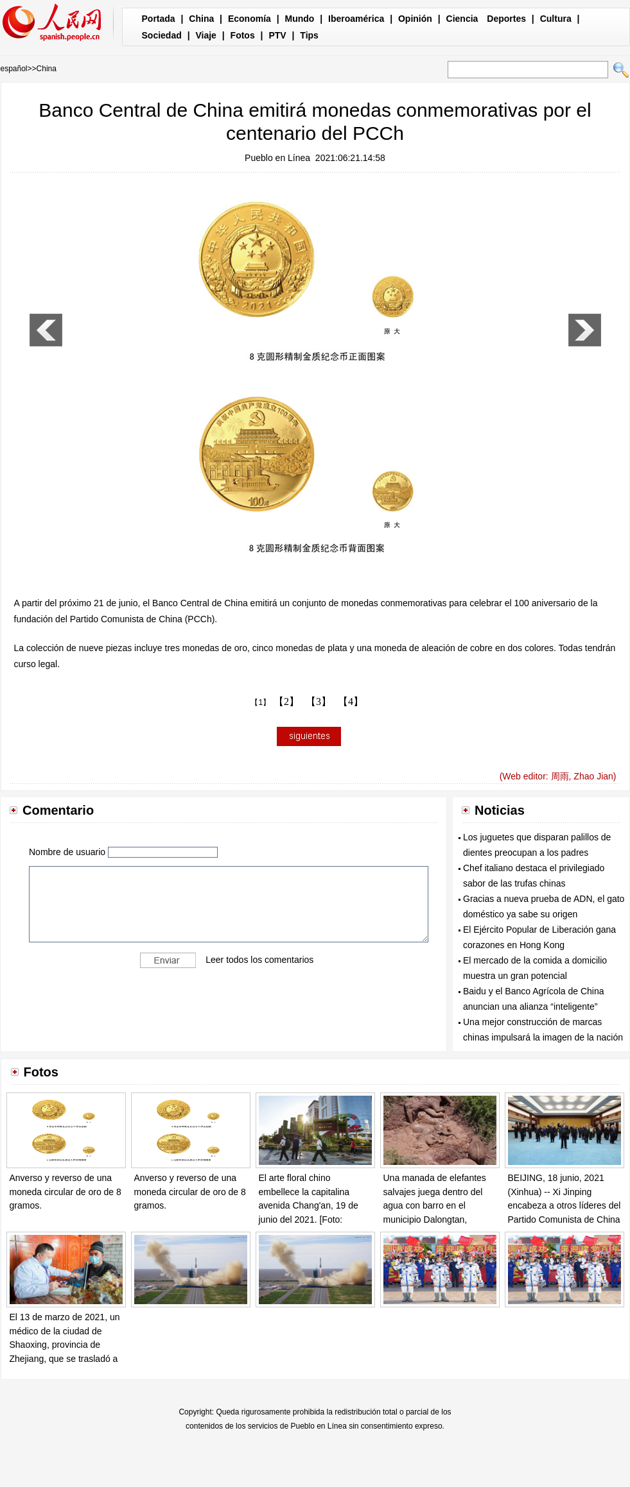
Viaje (205, 35)
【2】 (286, 701)
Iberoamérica (356, 18)
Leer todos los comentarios (259, 960)
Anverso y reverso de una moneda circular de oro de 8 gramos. (65, 1192)
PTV (277, 35)
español (14, 68)
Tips (309, 35)
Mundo (300, 18)
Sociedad (162, 35)
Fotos (243, 35)
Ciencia (462, 18)
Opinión (415, 18)
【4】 (350, 701)
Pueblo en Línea (277, 158)
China (201, 18)
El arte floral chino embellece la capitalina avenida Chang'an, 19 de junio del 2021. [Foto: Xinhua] (308, 1205)
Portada (158, 18)
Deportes (506, 18)
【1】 (260, 702)
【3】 (318, 701)
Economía (249, 18)
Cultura (556, 18)
